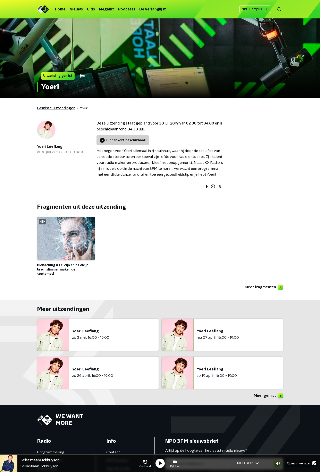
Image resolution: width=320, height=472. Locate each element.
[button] (145, 463)
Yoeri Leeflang (49, 147)
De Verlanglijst (152, 9)
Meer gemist (268, 395)
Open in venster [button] (301, 463)
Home (60, 9)
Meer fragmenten (264, 287)
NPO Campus (255, 9)
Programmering (50, 452)
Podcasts (126, 9)
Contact (113, 452)
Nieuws (76, 9)
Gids (91, 9)
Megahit (106, 9)
